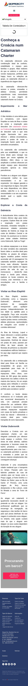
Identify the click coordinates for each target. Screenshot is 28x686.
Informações (18, 613)
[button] (25, 26)
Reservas (5, 598)
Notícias (17, 651)
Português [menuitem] (7, 19)
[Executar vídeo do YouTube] (14, 537)
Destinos (4, 656)
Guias (4, 651)
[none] (14, 19)
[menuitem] (14, 19)
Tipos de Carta (19, 598)
